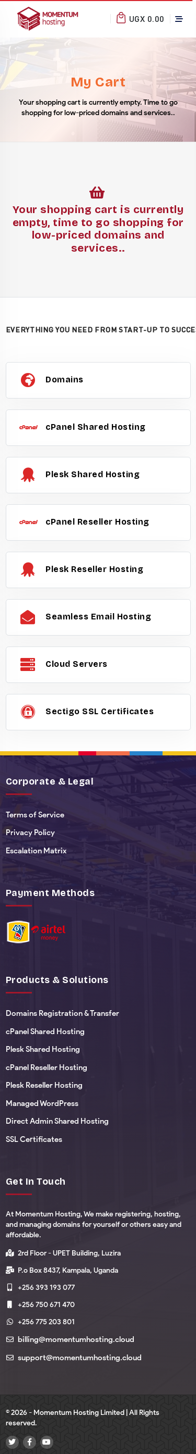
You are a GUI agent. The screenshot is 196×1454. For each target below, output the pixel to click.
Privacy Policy (30, 832)
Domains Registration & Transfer (62, 1013)
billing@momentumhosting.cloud (76, 1339)
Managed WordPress (42, 1103)
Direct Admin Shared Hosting (57, 1121)
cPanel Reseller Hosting (46, 1067)
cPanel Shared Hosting (45, 1031)
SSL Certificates (34, 1139)
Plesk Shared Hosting (43, 1049)
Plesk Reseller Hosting (44, 1085)
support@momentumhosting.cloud (80, 1357)
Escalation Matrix (36, 850)
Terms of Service (35, 814)
